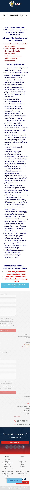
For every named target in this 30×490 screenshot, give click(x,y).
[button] (15, 9)
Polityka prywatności (24, 487)
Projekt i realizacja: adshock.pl (15, 488)
